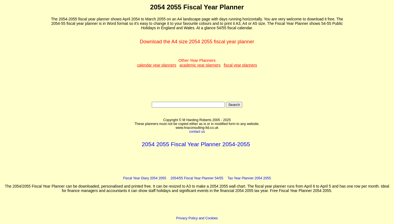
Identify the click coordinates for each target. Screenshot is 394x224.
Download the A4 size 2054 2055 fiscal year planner (197, 41)
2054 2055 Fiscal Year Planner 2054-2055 (196, 144)
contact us (197, 132)
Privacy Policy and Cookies (197, 218)
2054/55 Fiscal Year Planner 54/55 (197, 178)
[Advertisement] (27, 86)
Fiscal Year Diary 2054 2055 (144, 178)
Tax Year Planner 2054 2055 (249, 178)
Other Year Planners (197, 62)
